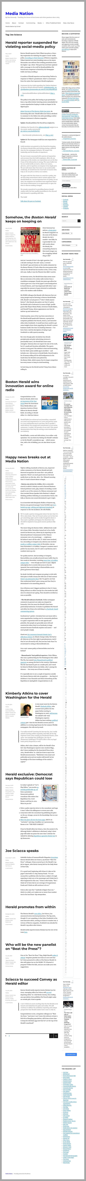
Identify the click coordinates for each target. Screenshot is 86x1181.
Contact (21, 23)
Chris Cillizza (8, 481)
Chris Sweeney (9, 238)
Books (40, 23)
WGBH (12, 964)
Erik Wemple (66, 1096)
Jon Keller (12, 488)
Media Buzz (66, 1126)
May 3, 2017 (49, 135)
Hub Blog (65, 1107)
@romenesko (33, 89)
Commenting (30, 23)
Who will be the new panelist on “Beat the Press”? (30, 947)
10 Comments (9, 799)
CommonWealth (10, 864)
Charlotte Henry (67, 1081)
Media (7, 56)
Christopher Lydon (68, 1084)
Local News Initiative (69, 100)
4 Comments (9, 868)
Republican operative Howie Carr (44, 836)
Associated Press (9, 710)
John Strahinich (9, 241)
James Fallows (67, 1110)
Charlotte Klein (67, 1082)
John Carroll (66, 1116)
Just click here (65, 49)
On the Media (66, 1142)
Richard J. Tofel (67, 1147)
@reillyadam (25, 89)
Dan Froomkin (67, 1089)
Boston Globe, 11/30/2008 (70, 159)
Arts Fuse (65, 1072)
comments (8, 483)
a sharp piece (52, 230)
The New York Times (73, 98)
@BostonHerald (44, 127)
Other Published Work (53, 23)
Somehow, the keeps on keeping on (30, 219)
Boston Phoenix (9, 236)
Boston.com (13, 480)
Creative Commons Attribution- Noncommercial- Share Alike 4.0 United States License (70, 116)
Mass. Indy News (68, 23)
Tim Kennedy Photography (70, 1155)
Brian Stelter (66, 1077)
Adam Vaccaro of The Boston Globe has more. (35, 111)
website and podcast (73, 89)
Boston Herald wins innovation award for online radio (29, 386)
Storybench (66, 1150)
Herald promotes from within (30, 907)
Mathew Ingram (67, 1122)
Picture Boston (67, 1143)
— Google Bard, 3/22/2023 (69, 138)
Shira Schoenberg (10, 492)
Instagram (66, 208)
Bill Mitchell (66, 1074)
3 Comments (8, 245)
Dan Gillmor (66, 1091)
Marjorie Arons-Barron (69, 1121)
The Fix (14, 495)
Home (7, 23)
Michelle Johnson (67, 1131)
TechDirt (65, 1154)
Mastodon (65, 205)
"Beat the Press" (9, 960)
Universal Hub (67, 1161)
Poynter (14, 490)
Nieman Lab (66, 1138)
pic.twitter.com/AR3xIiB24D (48, 89)
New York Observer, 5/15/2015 (71, 151)
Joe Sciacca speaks (22, 851)
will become (53, 713)
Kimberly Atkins (46, 706)
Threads (65, 203)
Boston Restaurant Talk (69, 1076)
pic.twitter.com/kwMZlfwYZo (30, 131)
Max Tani (65, 1124)
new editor (37, 913)
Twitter (7, 63)
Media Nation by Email (12, 26)
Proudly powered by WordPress (22, 1173)
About (14, 23)
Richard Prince (67, 1149)
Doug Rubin (8, 791)
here (25, 932)
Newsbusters (66, 1136)
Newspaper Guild (10, 61)
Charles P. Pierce (67, 1079)
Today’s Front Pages (68, 1157)
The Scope (66, 1152)
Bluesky (65, 201)
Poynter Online (67, 1145)
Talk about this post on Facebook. (31, 201)
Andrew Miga (9, 709)
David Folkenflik (67, 1095)
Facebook (13, 485)
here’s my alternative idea (29, 579)
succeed (48, 992)
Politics (11, 787)
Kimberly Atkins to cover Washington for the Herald (28, 695)
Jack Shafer (66, 1109)
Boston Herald (9, 58)
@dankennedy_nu (50, 87)
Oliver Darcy (66, 1140)
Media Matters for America (70, 1128)
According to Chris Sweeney (34, 58)
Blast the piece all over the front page (33, 820)
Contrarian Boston (68, 1088)
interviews (54, 857)
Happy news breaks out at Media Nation (28, 459)
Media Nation (19, 13)
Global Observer (67, 1105)
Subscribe (66, 185)
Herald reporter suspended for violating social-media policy (31, 44)
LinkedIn (65, 206)
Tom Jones (66, 1159)
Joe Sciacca (12, 60)
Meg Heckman (67, 1129)
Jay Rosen (65, 1112)
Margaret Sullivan (67, 1119)
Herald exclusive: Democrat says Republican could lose (29, 776)
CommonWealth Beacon (69, 1086)
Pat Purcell (8, 490)
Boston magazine (10, 234)
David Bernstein (67, 1093)
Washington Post (10, 497)
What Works (66, 1162)
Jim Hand (8, 486)
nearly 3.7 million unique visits (31, 544)
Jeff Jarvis (65, 1114)
